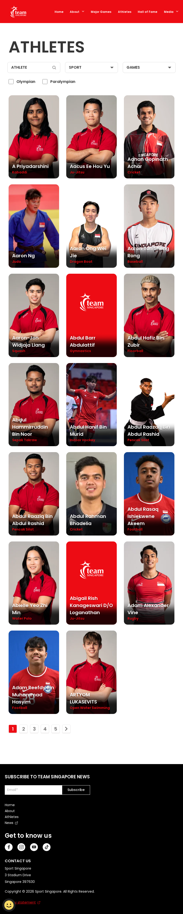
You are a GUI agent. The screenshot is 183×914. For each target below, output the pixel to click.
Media (168, 12)
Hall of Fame (147, 12)
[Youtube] (34, 846)
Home (59, 12)
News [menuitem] (9, 821)
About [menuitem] (10, 810)
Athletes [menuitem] (12, 816)
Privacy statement (20, 901)
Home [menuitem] (10, 804)
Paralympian (62, 81)
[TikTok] (47, 846)
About (74, 12)
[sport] (91, 67)
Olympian (25, 81)
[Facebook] (9, 846)
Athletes (124, 12)
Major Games (101, 12)
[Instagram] (21, 846)
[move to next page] (66, 728)
